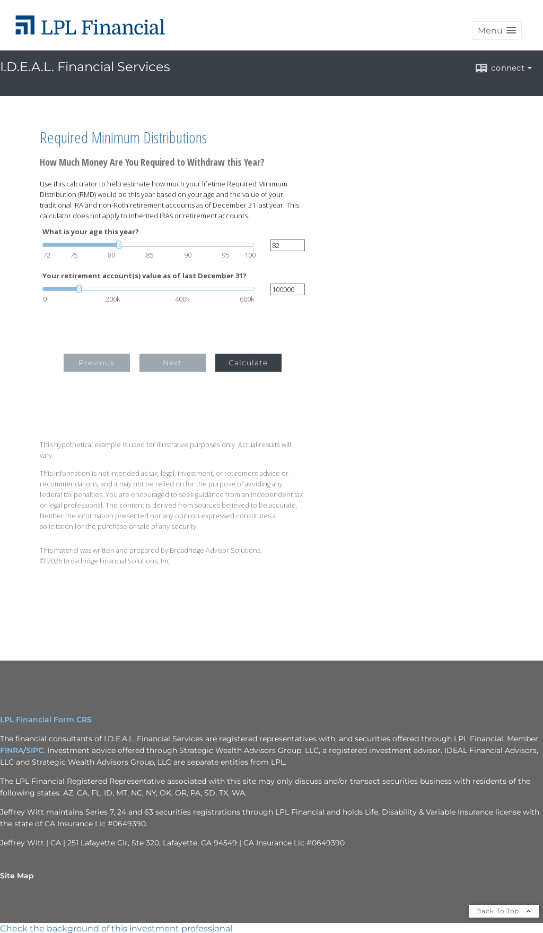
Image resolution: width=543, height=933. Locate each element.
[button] (497, 30)
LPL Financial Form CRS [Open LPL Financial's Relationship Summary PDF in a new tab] (46, 719)
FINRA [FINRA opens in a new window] (11, 750)
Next (172, 362)
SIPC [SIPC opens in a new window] (34, 750)
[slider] (148, 245)
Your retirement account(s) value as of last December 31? (144, 275)
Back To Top (503, 911)
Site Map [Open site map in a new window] (17, 875)
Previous (96, 362)
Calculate (248, 362)
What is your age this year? (90, 231)
